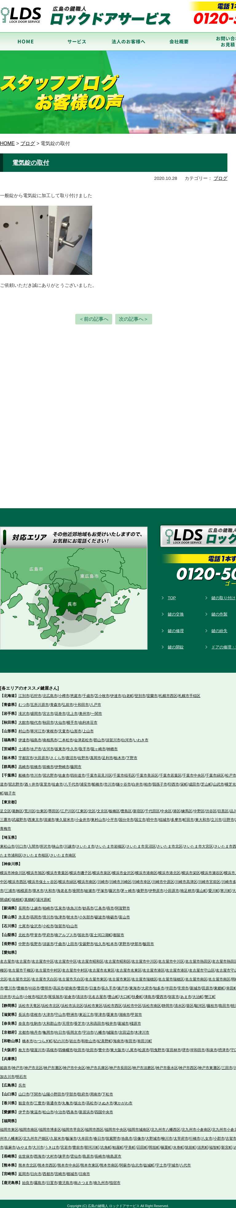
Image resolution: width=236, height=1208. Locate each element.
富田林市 (173, 1046)
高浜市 (58, 984)
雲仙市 (75, 1153)
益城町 (149, 1161)
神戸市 (17, 1064)
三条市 (100, 904)
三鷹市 (5, 816)
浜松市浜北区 (72, 1002)
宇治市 (88, 1028)
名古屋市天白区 (44, 975)
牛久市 (72, 745)
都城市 (72, 1170)
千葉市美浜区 (147, 772)
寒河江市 (37, 727)
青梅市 (5, 825)
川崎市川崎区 (120, 878)
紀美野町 (104, 1037)
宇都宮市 (25, 754)
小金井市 (82, 816)
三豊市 (39, 1099)
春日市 (99, 1135)
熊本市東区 (90, 1161)
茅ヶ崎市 (128, 887)
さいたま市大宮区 (198, 843)
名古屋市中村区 (48, 966)
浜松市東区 (93, 1002)
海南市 (118, 1037)
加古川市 (7, 1073)
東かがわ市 (123, 1099)
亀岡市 (48, 1028)
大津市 (48, 1011)
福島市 (35, 736)
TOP (172, 594)
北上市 (72, 710)
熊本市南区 (109, 1161)
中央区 (166, 807)
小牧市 (29, 993)
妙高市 (88, 904)
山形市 (75, 727)
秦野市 (142, 887)
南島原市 (114, 1153)
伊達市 (115, 692)
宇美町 (130, 1144)
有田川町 (144, 1037)
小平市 (112, 816)
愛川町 (213, 887)
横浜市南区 (87, 878)
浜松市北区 (50, 1002)
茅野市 (124, 940)
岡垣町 (154, 1144)
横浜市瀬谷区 (212, 869)
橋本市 (27, 1037)
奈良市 (24, 1020)
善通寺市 (53, 1099)
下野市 (131, 754)
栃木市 (119, 754)
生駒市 (35, 1020)
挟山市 (57, 843)
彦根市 (35, 1011)
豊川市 (10, 984)
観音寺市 (25, 1099)
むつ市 (24, 701)
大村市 (51, 1153)
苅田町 (142, 1144)
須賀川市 (113, 736)
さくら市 (57, 754)
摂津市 (223, 1046)
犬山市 (17, 993)
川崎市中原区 (163, 878)
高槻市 (51, 1046)
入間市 (33, 843)
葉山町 (201, 887)
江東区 (81, 807)
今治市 (60, 1108)
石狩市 (35, 692)
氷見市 (24, 913)
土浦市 (24, 745)
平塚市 (102, 887)
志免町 (106, 1144)
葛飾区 (17, 807)
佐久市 (100, 940)
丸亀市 (67, 1099)
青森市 (55, 701)
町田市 (188, 816)
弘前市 (67, 701)
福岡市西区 (94, 1126)
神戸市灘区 (53, 1064)
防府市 (83, 1090)
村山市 (24, 727)
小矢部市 (86, 913)
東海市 (134, 984)
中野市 (24, 940)
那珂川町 (92, 1144)
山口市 (24, 1090)
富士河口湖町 (101, 931)
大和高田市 (95, 1020)
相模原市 (24, 887)
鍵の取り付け (223, 594)
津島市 (149, 993)
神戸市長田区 (120, 1064)
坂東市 (60, 745)
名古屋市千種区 (21, 966)
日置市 (51, 1179)
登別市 (140, 692)
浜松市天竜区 (29, 1002)
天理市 (67, 1020)
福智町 (214, 1144)
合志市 (137, 1161)
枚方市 (24, 1046)
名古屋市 (7, 958)
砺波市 (100, 913)
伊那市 (136, 940)
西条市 (72, 1108)
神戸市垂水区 (167, 1064)
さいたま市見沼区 (141, 843)
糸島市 (126, 1135)
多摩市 (176, 816)
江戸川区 (68, 807)
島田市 (224, 1002)
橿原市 (135, 1020)
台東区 (41, 807)
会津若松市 (83, 736)
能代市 (35, 718)
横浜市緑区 (67, 878)
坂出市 (79, 1099)
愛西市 (161, 993)
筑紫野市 (113, 1135)
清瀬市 (49, 816)
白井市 (137, 780)
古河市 (48, 745)
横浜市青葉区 (57, 869)
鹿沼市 (71, 754)
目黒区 (223, 807)
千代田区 (152, 807)
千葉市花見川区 (99, 772)
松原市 (143, 1046)
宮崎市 (60, 1170)
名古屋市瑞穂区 (144, 975)
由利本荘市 (88, 718)
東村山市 (98, 816)
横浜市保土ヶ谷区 (42, 878)
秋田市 (48, 718)
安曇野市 (86, 940)
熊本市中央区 (68, 1161)
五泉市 (60, 904)
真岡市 (95, 754)
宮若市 (66, 1144)
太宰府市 (181, 1135)
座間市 (78, 887)
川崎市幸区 (141, 878)
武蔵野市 (19, 816)
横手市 (72, 718)
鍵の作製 (219, 610)
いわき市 (141, 736)
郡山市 (99, 736)
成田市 (194, 780)
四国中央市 (104, 1108)
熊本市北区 (27, 1161)
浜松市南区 (152, 1002)
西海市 (39, 1153)
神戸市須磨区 (143, 1064)
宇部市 (71, 1090)
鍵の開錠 (176, 643)
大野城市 (153, 1135)
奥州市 (84, 710)
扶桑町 (137, 993)
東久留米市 (65, 816)
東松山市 (7, 843)
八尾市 (131, 1046)
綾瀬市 (90, 887)
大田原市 (41, 754)
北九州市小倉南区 (196, 1126)
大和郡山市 (52, 1020)
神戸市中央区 (74, 1064)
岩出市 (75, 1037)
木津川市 (142, 1028)
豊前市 (78, 1144)
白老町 (128, 692)
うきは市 (52, 1144)
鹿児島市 (65, 1179)
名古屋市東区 (96, 975)
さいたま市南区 (63, 851)
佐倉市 (63, 772)
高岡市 (35, 913)
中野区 (199, 807)
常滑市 (183, 984)
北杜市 (24, 931)
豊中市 (103, 1046)
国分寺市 (126, 816)
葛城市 (123, 1020)
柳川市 (166, 1135)
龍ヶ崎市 (98, 745)
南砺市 (112, 913)
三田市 (227, 1064)
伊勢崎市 (62, 763)
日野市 (228, 816)
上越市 (35, 904)
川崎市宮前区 (209, 878)
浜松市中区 (132, 1002)
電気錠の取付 (30, 161)
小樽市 (63, 692)
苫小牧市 (102, 692)
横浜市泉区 (101, 869)
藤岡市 (75, 763)
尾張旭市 (55, 993)
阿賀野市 (122, 904)
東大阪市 (117, 1046)
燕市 (110, 904)
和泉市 (211, 1046)
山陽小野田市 (54, 1090)
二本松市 (65, 736)
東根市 (51, 727)
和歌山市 (88, 1037)
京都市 (24, 1028)
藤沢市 (114, 887)
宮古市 (48, 710)
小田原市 (171, 887)
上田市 (72, 940)
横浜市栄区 (191, 869)
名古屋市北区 (19, 975)
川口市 (21, 843)
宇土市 (161, 1161)
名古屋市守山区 (202, 966)
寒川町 (225, 887)
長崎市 (100, 1153)
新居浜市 (86, 1108)
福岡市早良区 (73, 1126)
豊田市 (82, 984)
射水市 (72, 913)
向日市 (60, 1028)
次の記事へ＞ (133, 317)
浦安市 (85, 780)
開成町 (5, 895)
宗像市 (139, 1135)
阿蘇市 (125, 1161)
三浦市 (10, 887)
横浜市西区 (17, 878)
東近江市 (86, 1011)
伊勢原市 (156, 887)
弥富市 (173, 993)
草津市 (100, 1011)
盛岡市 (35, 710)
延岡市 (24, 1170)
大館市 (24, 718)
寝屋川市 (37, 1046)
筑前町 (190, 1144)
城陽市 (112, 1028)
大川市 (38, 1144)
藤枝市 (212, 1002)
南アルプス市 (66, 931)
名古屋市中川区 (144, 958)
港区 (176, 807)
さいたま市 (85, 843)
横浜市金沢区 (123, 869)
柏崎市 (48, 904)
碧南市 (70, 984)
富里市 (45, 780)
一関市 (96, 710)
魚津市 (60, 913)
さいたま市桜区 (36, 851)
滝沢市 (24, 710)
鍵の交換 (176, 610)
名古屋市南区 (196, 975)
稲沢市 (41, 993)
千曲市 (60, 940)
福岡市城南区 (139, 1126)
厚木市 (38, 887)
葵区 (190, 1002)
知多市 (158, 984)
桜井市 (111, 1020)
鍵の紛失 (219, 626)
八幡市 (100, 1028)
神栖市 (112, 745)
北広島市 (50, 692)
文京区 (102, 807)
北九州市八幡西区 (165, 1126)
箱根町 (17, 895)
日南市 (84, 1170)
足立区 (5, 807)
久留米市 (57, 1135)
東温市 (35, 1108)
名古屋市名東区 (102, 966)
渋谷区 (211, 807)
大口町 (125, 993)
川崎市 (102, 878)
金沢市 (35, 922)
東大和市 (202, 816)
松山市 (48, 1108)
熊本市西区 (47, 1161)
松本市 (112, 940)
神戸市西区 (188, 1064)
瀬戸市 (122, 984)
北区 (92, 807)
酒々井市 (31, 780)
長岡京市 (74, 1028)
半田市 (171, 984)
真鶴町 (29, 895)
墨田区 (53, 807)
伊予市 (24, 1108)
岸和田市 (197, 1046)
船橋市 (24, 772)
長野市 (35, 940)
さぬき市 (105, 1099)
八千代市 (71, 780)
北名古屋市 (97, 993)
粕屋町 (118, 1144)
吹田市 (79, 1046)
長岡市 (24, 904)
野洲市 (72, 1011)
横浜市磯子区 (80, 869)
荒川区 (29, 807)
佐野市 (83, 754)
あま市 (185, 993)
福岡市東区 (9, 1126)
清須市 (81, 993)
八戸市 (95, 701)
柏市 (147, 780)
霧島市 (39, 1179)
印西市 (173, 780)
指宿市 (114, 1179)
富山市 (124, 913)
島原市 (88, 1153)
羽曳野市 (157, 1046)
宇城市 (173, 1161)
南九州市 (101, 1179)
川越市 (69, 843)
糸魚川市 (74, 904)
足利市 (107, 754)
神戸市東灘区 (209, 1064)
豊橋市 (22, 984)
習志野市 (50, 772)
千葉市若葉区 (170, 772)
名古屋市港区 (154, 966)
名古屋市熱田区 (198, 958)
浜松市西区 (113, 1002)
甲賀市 (136, 1011)
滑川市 (48, 913)
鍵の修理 (176, 626)
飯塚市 (71, 1135)
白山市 (72, 922)
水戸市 (35, 745)
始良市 (27, 1179)
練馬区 (186, 807)
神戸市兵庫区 (97, 1064)
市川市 (35, 772)
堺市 (185, 1046)
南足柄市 (187, 887)
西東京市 (35, 816)
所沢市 (45, 843)
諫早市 (63, 1153)
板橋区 (114, 807)
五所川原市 (39, 701)
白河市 (126, 736)
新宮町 (226, 1144)
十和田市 (81, 701)
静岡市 (167, 1002)
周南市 (95, 1090)
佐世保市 (25, 1153)
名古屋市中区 (43, 958)
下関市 (35, 1090)
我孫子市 (159, 780)
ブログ (220, 177)
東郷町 (219, 984)
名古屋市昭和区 (91, 958)
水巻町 (178, 1144)
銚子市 (10, 789)
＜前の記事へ (93, 317)
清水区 (179, 1002)
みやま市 (24, 1144)
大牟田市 (85, 1135)
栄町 (184, 780)
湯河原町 (43, 895)
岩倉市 (69, 993)
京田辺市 (126, 1028)
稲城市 (164, 816)
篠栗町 (166, 1144)
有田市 (130, 1037)
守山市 (60, 1011)
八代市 (185, 1161)
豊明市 (46, 984)
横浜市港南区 (146, 869)
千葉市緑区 (215, 772)
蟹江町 (210, 993)
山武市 (218, 780)
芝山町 (206, 780)
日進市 (94, 984)
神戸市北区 (33, 1064)
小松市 (48, 922)
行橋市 (194, 1135)
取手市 (84, 745)
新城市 (195, 984)
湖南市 (124, 1011)
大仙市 (60, 718)
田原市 (207, 984)
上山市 (88, 727)
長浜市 (24, 1011)
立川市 (216, 816)
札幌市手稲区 (189, 692)
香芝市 (79, 1020)
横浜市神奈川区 (13, 869)
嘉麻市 (10, 1144)
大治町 (197, 993)
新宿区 (138, 807)
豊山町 (113, 993)
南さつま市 (83, 1179)
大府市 (146, 984)
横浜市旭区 (36, 869)
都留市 (118, 931)
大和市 (50, 887)
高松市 (91, 1099)
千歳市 (88, 692)
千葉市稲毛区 (124, 772)
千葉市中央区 (194, 772)
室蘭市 (152, 692)
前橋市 (35, 763)
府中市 (152, 816)
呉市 (22, 1081)
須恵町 (202, 1144)
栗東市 (112, 1011)
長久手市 (108, 984)
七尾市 (24, 922)
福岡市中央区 (116, 1126)
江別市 (24, 692)
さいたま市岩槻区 (110, 843)
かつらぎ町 (43, 1037)
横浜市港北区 (169, 869)
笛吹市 (83, 931)
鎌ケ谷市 (123, 780)
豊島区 (126, 807)
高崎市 (24, 763)
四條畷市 (65, 1046)
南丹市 (35, 1028)
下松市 (107, 1090)
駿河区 (200, 1002)
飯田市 (148, 940)
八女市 (206, 1135)
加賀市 (60, 922)
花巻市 (60, 710)
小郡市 (219, 1135)
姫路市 (5, 1064)
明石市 (21, 1073)
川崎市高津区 (186, 878)
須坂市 (48, 940)
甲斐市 (35, 931)
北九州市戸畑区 (36, 1135)
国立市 (140, 816)
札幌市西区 (168, 692)
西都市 (48, 1170)
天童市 (63, 727)
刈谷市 (34, 984)
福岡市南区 (28, 1126)
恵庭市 (75, 692)
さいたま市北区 (170, 843)
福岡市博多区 (50, 1126)
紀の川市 (61, 1037)
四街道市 (77, 772)
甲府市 (48, 931)
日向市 (35, 1170)
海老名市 (64, 887)
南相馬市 (50, 736)
